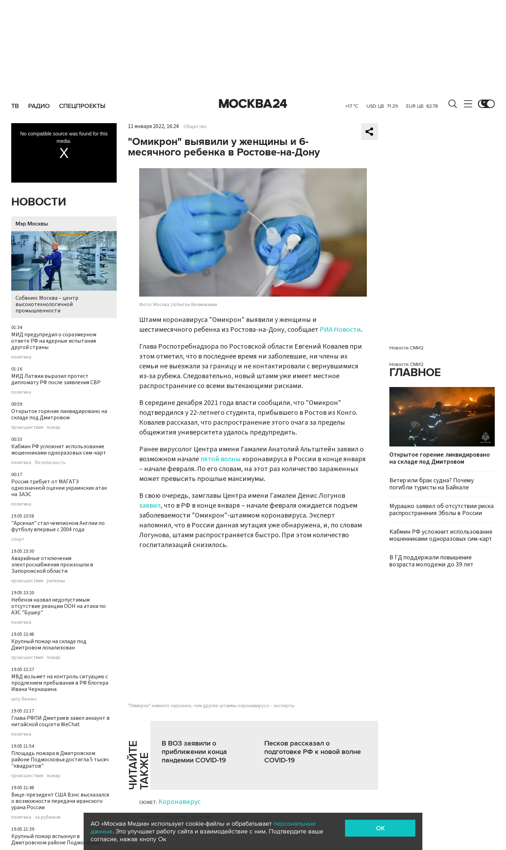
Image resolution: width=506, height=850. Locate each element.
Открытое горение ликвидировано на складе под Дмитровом (59, 414)
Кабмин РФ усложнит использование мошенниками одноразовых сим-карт (58, 450)
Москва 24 (253, 104)
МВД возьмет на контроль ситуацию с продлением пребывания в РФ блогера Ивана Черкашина (59, 683)
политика (21, 357)
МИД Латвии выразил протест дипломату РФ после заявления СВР (55, 379)
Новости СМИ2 (406, 348)
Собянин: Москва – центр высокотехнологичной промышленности (63, 273)
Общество (195, 126)
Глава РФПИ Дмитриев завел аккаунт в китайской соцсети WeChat (60, 721)
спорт (17, 539)
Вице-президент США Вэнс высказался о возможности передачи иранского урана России (60, 801)
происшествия (27, 427)
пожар (53, 427)
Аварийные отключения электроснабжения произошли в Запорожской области (52, 564)
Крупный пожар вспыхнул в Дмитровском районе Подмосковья (56, 839)
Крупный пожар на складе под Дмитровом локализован (48, 645)
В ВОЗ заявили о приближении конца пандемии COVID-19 (194, 752)
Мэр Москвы (31, 223)
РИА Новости (340, 330)
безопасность (50, 462)
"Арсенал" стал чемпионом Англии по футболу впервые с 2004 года (58, 526)
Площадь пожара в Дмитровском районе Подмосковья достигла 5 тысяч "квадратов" (60, 759)
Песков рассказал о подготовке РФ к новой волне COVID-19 (312, 752)
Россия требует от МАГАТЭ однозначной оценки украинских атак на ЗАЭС (59, 488)
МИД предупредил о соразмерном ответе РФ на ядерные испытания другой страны (53, 341)
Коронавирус (179, 802)
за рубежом (47, 817)
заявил (150, 505)
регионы (56, 580)
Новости (38, 202)
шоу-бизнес (24, 699)
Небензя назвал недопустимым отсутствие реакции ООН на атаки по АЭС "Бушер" (58, 606)
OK (380, 828)
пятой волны (220, 459)
